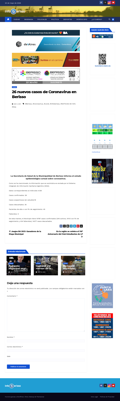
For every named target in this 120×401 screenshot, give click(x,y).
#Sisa (14, 107)
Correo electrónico (15, 347)
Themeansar (40, 397)
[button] (109, 19)
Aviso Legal (94, 397)
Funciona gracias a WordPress (14, 397)
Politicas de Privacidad (107, 397)
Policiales (42, 19)
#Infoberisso (55, 104)
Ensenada (28, 19)
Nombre (11, 337)
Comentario (12, 296)
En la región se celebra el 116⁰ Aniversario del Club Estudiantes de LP (65, 234)
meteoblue (96, 152)
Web (8, 356)
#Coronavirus (38, 104)
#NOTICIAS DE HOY (68, 104)
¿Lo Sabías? (97, 19)
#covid (46, 104)
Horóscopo (81, 19)
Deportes (67, 19)
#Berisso (28, 104)
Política (55, 19)
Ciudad (17, 19)
